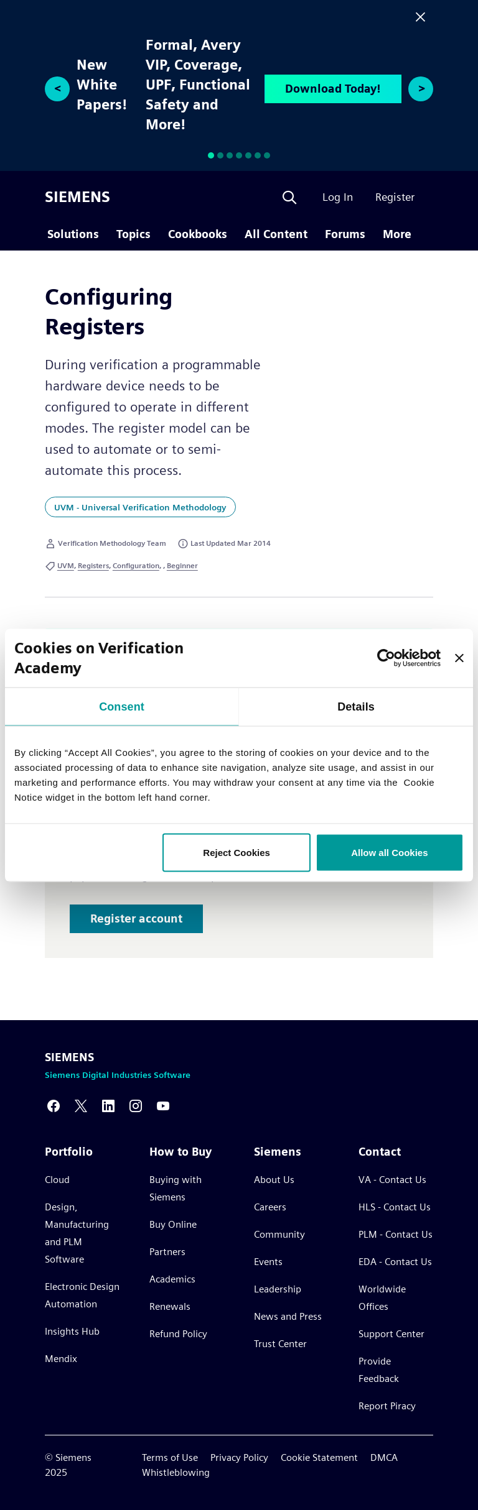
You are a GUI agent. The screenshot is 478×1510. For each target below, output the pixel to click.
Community (279, 1234)
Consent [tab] (121, 706)
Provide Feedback (378, 1369)
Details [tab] (356, 706)
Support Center (391, 1334)
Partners (167, 1252)
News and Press (288, 1316)
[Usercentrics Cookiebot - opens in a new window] (386, 657)
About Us (274, 1179)
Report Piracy (387, 1406)
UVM (65, 565)
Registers (93, 565)
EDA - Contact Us (395, 1262)
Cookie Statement (319, 1457)
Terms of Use (170, 1457)
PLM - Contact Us (395, 1234)
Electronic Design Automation (82, 1295)
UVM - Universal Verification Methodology (140, 507)
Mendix (61, 1359)
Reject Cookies (236, 852)
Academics (172, 1279)
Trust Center (280, 1344)
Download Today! (333, 88)
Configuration (136, 565)
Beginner (182, 565)
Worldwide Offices (382, 1297)
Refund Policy (178, 1334)
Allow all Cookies (389, 852)
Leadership (277, 1289)
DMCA (384, 1457)
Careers (270, 1207)
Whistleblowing (176, 1472)
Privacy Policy (239, 1457)
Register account (136, 918)
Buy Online (173, 1224)
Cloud (57, 1179)
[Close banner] (459, 657)
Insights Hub (72, 1331)
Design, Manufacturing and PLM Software (77, 1233)
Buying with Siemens (175, 1188)
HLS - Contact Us (394, 1207)
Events (268, 1262)
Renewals (169, 1306)
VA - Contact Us (392, 1179)
